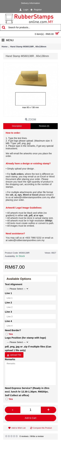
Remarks (10, 359)
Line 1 (8, 293)
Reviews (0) (44, 126)
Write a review (37, 436)
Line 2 (8, 302)
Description (17, 126)
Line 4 (8, 321)
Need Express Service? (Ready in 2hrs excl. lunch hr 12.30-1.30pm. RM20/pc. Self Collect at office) (27, 392)
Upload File (14, 355)
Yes (9, 334)
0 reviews (24, 436)
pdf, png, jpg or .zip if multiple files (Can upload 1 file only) (28, 348)
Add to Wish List (18, 428)
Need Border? (13, 330)
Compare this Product (42, 428)
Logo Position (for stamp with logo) (25, 337)
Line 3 (8, 311)
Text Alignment (13, 284)
